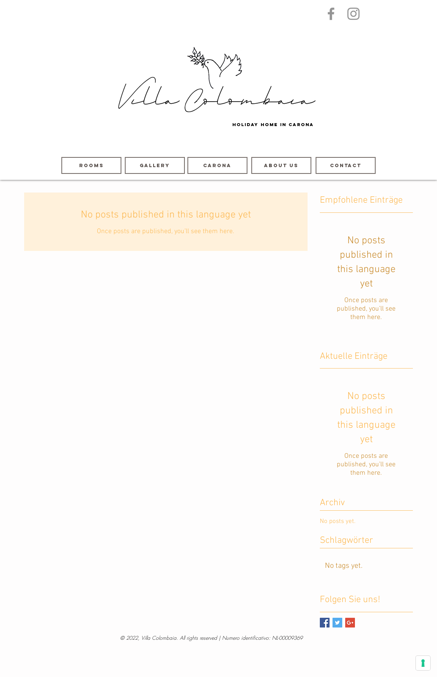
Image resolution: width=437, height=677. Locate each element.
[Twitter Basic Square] (337, 622)
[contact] (346, 165)
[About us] (281, 165)
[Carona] (217, 165)
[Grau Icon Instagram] (353, 14)
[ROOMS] (91, 165)
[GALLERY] (155, 165)
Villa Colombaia (216, 102)
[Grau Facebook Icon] (331, 14)
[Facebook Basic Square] (325, 622)
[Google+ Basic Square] (350, 622)
